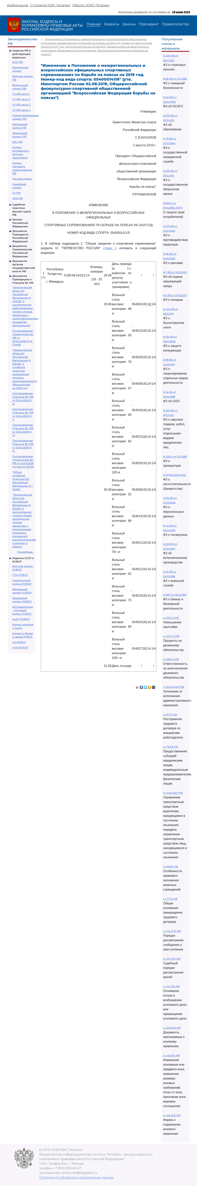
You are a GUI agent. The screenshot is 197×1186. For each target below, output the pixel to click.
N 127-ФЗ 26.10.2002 (174, 475)
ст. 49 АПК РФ (171, 1055)
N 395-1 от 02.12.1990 (174, 594)
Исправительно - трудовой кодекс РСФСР (22, 610)
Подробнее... (25, 551)
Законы (129, 24)
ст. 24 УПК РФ (171, 986)
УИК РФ (17, 198)
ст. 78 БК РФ (170, 746)
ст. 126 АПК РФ (171, 1027)
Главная (94, 24)
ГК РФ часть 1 (21, 93)
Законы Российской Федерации (20, 223)
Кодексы (111, 24)
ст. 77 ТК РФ (170, 898)
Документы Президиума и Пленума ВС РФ (22, 279)
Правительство (175, 24)
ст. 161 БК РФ (170, 866)
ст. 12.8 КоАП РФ (173, 792)
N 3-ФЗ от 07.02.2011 (175, 295)
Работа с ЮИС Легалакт (90, 5)
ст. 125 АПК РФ (171, 1115)
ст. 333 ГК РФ (171, 617)
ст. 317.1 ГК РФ (171, 636)
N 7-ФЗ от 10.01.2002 (175, 272)
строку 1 (110, 248)
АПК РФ (17, 62)
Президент (149, 24)
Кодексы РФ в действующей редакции (21, 54)
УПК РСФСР (20, 647)
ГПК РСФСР (20, 574)
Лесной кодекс (22, 178)
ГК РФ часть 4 (21, 110)
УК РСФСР (19, 642)
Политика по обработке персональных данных (76, 1177)
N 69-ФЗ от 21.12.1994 (175, 78)
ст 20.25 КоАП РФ (173, 687)
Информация (17, 5)
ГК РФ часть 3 (21, 104)
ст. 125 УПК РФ (171, 958)
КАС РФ (17, 141)
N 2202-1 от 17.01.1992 (175, 456)
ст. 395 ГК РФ (171, 659)
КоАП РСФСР (21, 619)
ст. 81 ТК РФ (170, 714)
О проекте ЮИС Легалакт (50, 5)
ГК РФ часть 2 (21, 99)
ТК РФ (16, 192)
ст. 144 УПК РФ (172, 931)
